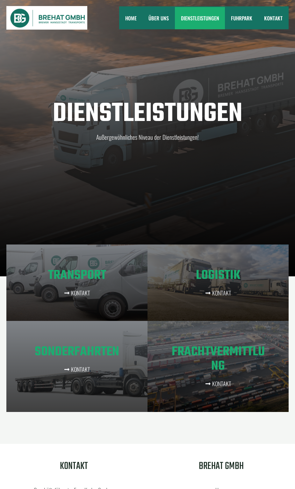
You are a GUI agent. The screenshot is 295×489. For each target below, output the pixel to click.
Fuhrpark (244, 18)
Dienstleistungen (204, 18)
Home (138, 18)
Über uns (165, 18)
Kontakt (274, 18)
